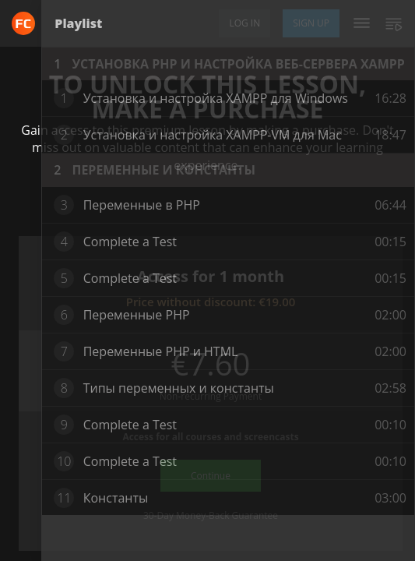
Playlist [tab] (78, 23)
